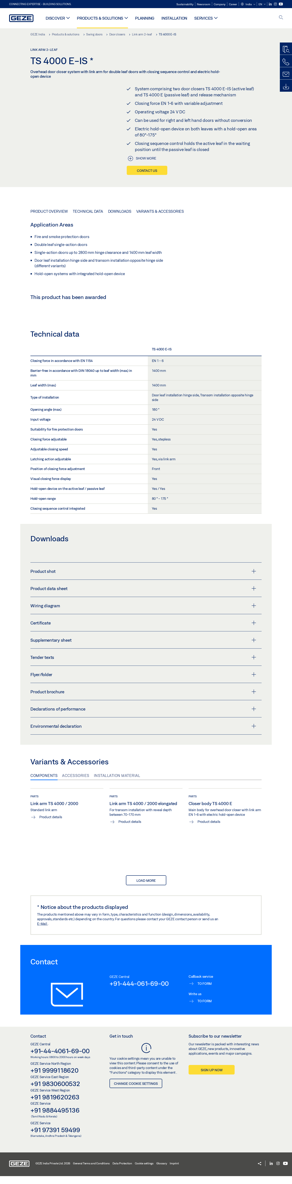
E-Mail (42, 973)
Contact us (147, 170)
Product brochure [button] (143, 741)
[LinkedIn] (270, 4)
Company (219, 4)
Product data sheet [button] (143, 638)
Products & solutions (100, 18)
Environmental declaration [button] (143, 776)
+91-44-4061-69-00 (60, 1100)
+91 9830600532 (55, 1133)
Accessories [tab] (75, 825)
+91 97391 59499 (55, 1179)
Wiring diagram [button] (143, 655)
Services (203, 18)
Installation (174, 18)
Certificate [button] (143, 672)
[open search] (281, 18)
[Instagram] (275, 4)
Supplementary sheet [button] (143, 690)
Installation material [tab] (117, 825)
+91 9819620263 (54, 1147)
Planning (144, 18)
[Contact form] (286, 74)
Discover (55, 18)
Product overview (49, 211)
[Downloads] (286, 87)
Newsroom (203, 4)
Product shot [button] (143, 621)
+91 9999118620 (54, 1120)
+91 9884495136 (54, 1160)
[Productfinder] (286, 50)
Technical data (88, 211)
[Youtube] (281, 4)
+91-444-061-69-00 (139, 1033)
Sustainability (184, 4)
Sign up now (211, 1120)
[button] (247, 4)
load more (146, 930)
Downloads (119, 211)
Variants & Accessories (160, 211)
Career (233, 4)
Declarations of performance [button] (143, 758)
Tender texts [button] (143, 707)
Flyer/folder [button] (143, 724)
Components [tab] (44, 825)
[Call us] (286, 62)
